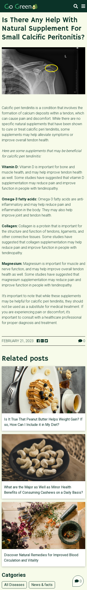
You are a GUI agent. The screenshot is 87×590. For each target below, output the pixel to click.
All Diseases (14, 585)
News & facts (42, 585)
